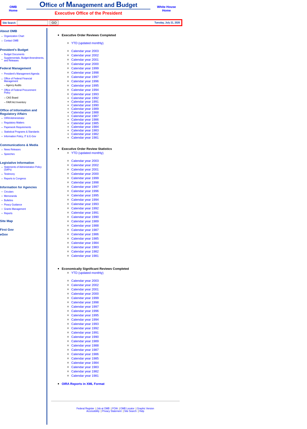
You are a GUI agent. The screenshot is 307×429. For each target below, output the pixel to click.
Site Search (130, 411)
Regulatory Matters (14, 122)
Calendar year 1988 (85, 112)
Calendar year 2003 (85, 51)
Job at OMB (103, 408)
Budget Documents (14, 54)
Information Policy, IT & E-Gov (20, 136)
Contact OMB (11, 40)
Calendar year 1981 (85, 137)
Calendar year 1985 (85, 123)
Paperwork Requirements (17, 127)
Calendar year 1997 (85, 77)
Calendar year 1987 (85, 116)
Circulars (8, 191)
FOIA (115, 408)
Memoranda (10, 196)
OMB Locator (127, 408)
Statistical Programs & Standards (21, 131)
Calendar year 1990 (85, 105)
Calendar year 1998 (85, 72)
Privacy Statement (112, 411)
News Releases (12, 149)
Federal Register (85, 408)
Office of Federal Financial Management (18, 79)
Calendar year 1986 (85, 119)
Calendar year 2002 (85, 55)
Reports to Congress (15, 178)
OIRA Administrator (14, 118)
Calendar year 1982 (85, 134)
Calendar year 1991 (85, 101)
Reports (8, 213)
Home (13, 10)
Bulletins (8, 200)
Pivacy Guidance (13, 204)
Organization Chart (14, 36)
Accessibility (92, 411)
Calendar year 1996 (85, 81)
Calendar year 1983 (85, 130)
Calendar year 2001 (85, 59)
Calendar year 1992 (85, 98)
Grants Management (15, 209)
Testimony (9, 174)
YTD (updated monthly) (87, 43)
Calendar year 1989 (85, 109)
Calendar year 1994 (85, 90)
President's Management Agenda (21, 73)
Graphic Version (145, 408)
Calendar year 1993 (85, 94)
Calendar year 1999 (85, 68)
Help (141, 411)
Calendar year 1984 (85, 127)
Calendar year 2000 (85, 64)
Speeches (9, 154)
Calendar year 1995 (85, 85)
